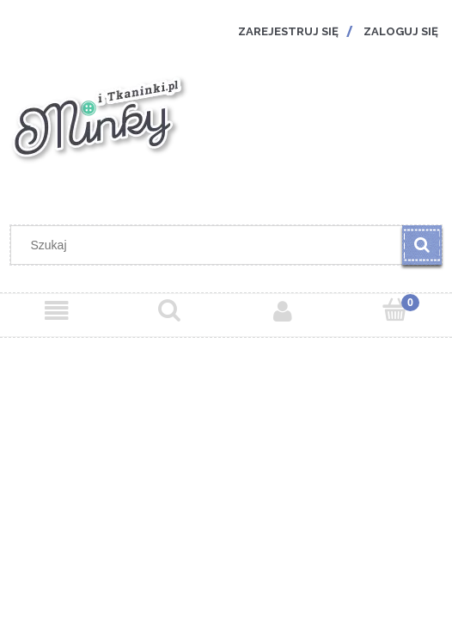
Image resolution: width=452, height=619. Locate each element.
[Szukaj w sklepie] (210, 245)
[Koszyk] (396, 310)
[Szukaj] (422, 245)
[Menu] (56, 311)
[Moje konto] (282, 311)
